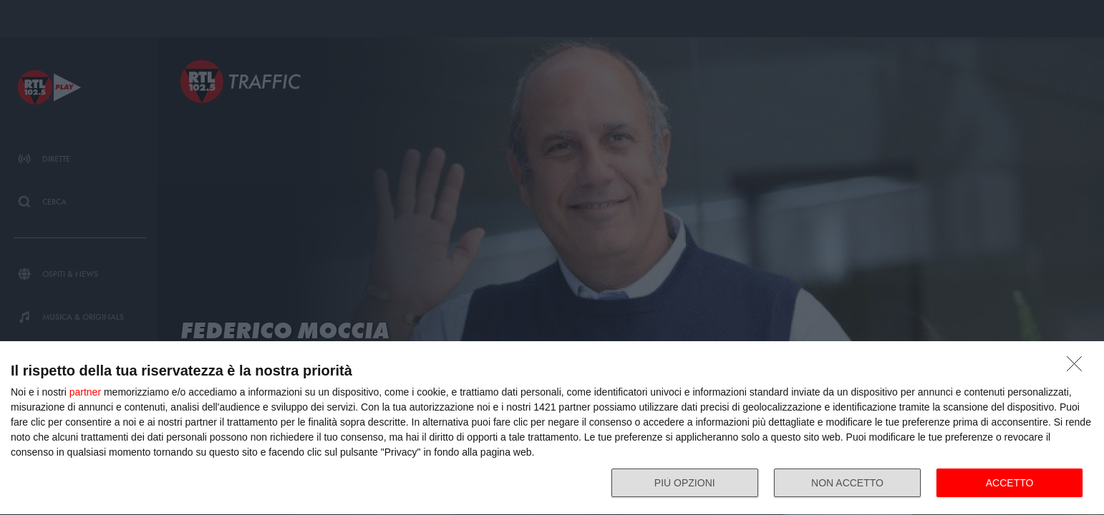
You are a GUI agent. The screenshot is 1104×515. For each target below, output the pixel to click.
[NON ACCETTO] (1078, 367)
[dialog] (552, 428)
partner (85, 392)
